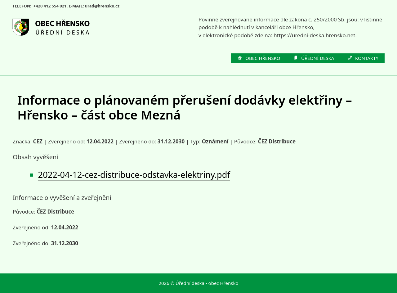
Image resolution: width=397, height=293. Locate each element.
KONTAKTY (362, 58)
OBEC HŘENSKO (258, 58)
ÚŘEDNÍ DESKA (313, 58)
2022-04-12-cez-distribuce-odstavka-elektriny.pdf (134, 174)
